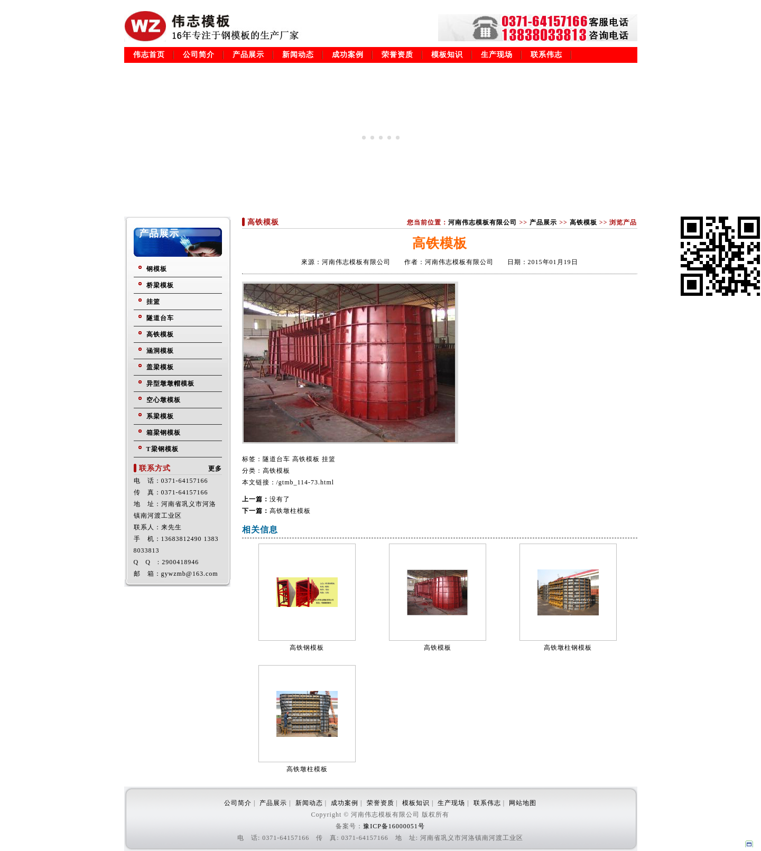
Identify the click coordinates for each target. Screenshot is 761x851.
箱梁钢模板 (163, 432)
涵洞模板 (160, 350)
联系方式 (155, 468)
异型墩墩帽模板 (170, 383)
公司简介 (199, 55)
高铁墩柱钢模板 (568, 647)
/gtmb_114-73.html (305, 482)
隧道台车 (160, 318)
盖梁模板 (160, 367)
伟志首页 (149, 55)
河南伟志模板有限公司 (482, 222)
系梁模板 (160, 416)
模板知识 (447, 55)
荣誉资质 (397, 55)
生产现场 (497, 55)
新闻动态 (298, 55)
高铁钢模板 (307, 647)
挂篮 (153, 301)
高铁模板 (160, 334)
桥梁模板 (160, 285)
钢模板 (156, 269)
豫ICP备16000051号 (394, 826)
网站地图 (522, 803)
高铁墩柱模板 (290, 511)
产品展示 (248, 55)
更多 (215, 468)
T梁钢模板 (162, 449)
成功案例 (348, 55)
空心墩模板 (163, 400)
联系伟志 (546, 55)
